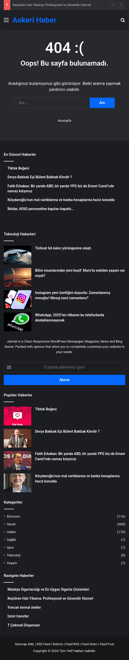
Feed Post (107, 644)
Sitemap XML (24, 644)
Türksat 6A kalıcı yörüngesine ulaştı (63, 248)
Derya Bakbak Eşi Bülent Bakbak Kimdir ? (67, 431)
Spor (10, 547)
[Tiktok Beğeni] (17, 416)
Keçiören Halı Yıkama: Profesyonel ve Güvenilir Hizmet (52, 5)
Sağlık (11, 540)
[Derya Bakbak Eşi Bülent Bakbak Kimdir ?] (17, 438)
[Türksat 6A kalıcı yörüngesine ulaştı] (17, 255)
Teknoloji (14, 555)
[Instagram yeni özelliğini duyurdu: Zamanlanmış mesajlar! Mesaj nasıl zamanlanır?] (17, 299)
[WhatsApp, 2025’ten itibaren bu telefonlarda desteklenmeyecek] (17, 321)
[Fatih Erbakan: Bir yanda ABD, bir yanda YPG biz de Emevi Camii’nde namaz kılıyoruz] (17, 460)
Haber (11, 532)
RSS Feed (43, 644)
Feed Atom (89, 644)
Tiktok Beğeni (46, 409)
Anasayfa (64, 120)
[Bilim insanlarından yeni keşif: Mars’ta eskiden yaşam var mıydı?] (17, 277)
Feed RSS (72, 644)
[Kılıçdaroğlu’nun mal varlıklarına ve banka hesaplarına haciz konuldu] (17, 482)
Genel (11, 524)
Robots (58, 644)
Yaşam (12, 563)
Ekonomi (13, 516)
